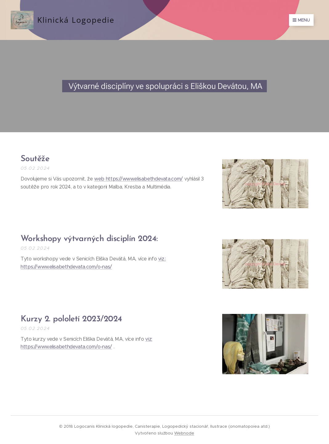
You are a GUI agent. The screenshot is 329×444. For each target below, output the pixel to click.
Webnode (184, 433)
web (100, 179)
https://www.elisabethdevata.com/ (144, 179)
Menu (301, 20)
